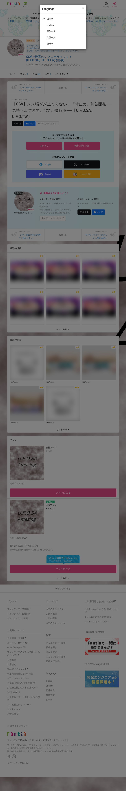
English (50, 25)
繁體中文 (51, 37)
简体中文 (51, 31)
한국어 (50, 43)
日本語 (50, 19)
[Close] (83, 8)
